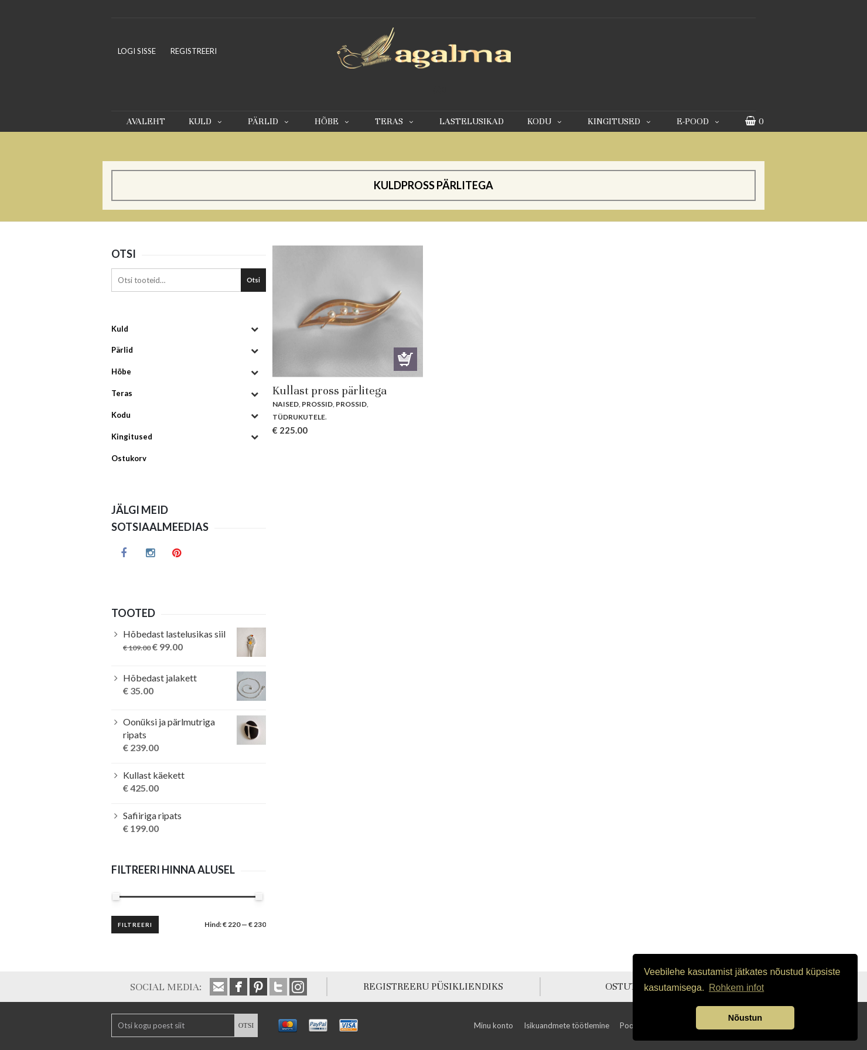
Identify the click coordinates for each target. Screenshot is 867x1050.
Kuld (206, 121)
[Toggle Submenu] (254, 329)
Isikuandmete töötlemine (566, 1025)
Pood (629, 1025)
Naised (285, 404)
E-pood (699, 121)
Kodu (545, 121)
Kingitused (620, 121)
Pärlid (269, 121)
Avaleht (146, 121)
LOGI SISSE (137, 51)
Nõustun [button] (745, 1017)
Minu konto (493, 1025)
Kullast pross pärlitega (329, 390)
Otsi (253, 280)
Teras (395, 121)
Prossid (317, 404)
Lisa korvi (405, 359)
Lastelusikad (471, 121)
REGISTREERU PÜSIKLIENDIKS (433, 986)
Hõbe (333, 121)
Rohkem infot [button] (736, 988)
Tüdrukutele (298, 416)
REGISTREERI (193, 51)
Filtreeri (135, 924)
